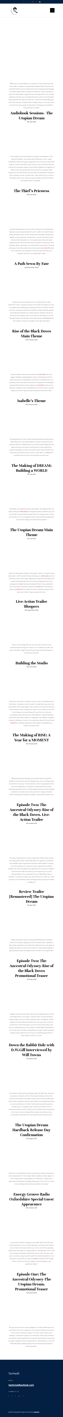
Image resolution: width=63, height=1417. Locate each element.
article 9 (35, 1258)
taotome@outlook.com (21, 1385)
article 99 (48, 318)
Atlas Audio (42, 374)
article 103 (47, 248)
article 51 (39, 587)
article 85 (41, 385)
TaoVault (36, 1412)
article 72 (49, 452)
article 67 (19, 589)
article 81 (13, 723)
